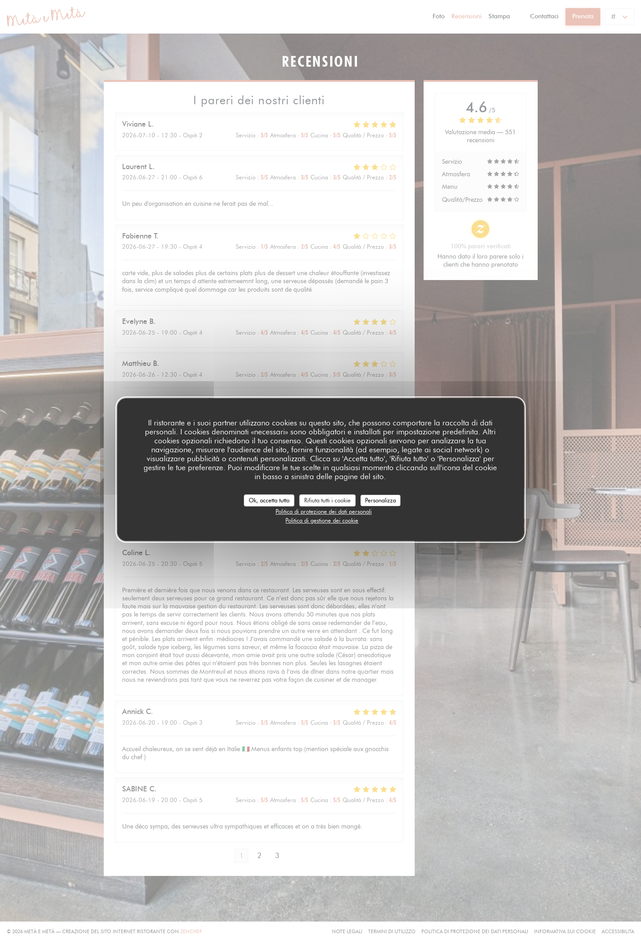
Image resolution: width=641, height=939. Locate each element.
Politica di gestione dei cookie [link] (321, 520)
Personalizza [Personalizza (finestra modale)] (380, 500)
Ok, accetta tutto (269, 500)
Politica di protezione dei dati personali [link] (324, 511)
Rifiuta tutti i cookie (327, 500)
